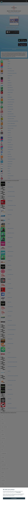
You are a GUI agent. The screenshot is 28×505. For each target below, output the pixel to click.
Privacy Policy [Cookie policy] (18, 492)
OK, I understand (14, 498)
